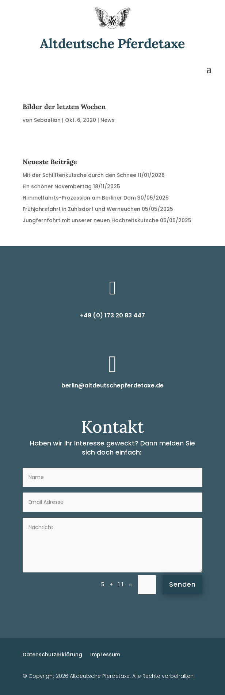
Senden (182, 584)
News (107, 120)
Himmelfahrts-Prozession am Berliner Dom (79, 197)
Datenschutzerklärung (52, 654)
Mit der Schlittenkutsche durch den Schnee (79, 175)
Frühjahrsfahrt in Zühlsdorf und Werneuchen (81, 209)
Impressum (105, 654)
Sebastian (47, 120)
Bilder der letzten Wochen (64, 107)
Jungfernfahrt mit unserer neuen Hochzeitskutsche (91, 220)
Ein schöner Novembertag (57, 186)
